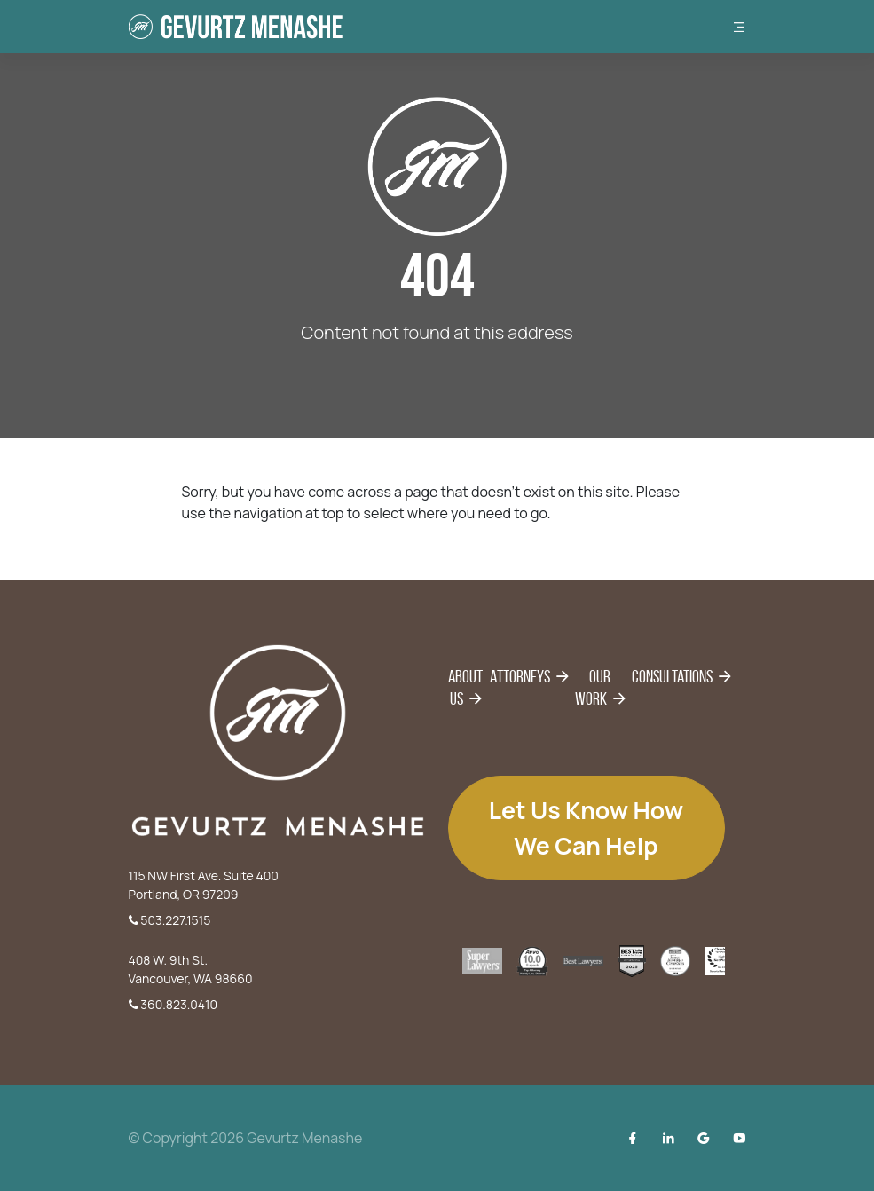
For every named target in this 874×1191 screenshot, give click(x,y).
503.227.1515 (170, 919)
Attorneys (520, 676)
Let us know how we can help (586, 828)
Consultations (672, 676)
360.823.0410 (173, 1004)
